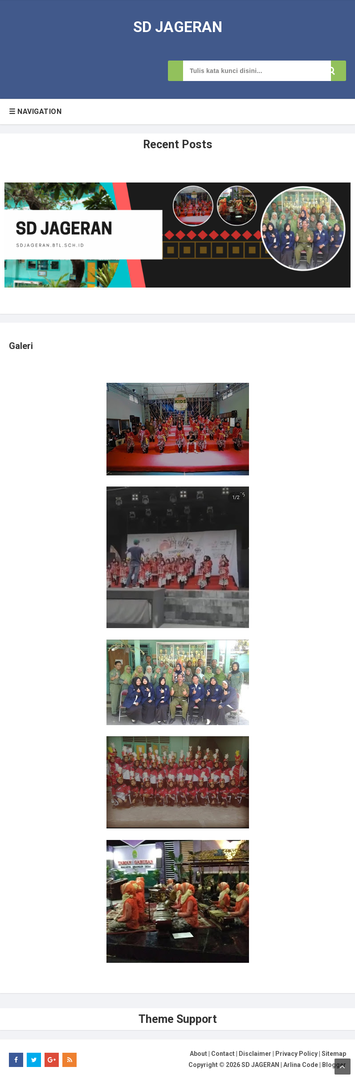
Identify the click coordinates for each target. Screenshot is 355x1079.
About (198, 1052)
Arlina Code (300, 1064)
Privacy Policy (296, 1052)
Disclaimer (255, 1052)
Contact (223, 1052)
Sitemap (334, 1052)
